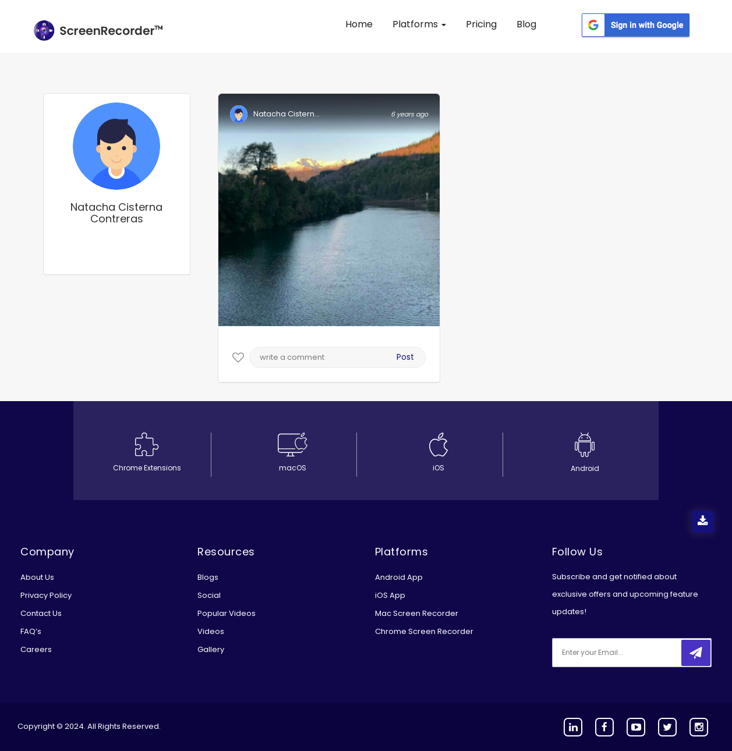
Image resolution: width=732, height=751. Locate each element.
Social (209, 595)
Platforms (419, 24)
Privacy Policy (46, 595)
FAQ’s (30, 631)
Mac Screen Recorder (416, 613)
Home (359, 24)
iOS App (390, 595)
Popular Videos (226, 613)
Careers (36, 649)
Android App (399, 577)
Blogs (207, 577)
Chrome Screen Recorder (424, 631)
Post (405, 357)
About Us (37, 577)
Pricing (481, 24)
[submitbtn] (695, 653)
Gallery (210, 649)
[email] (629, 652)
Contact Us (41, 613)
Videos (210, 631)
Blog (526, 24)
